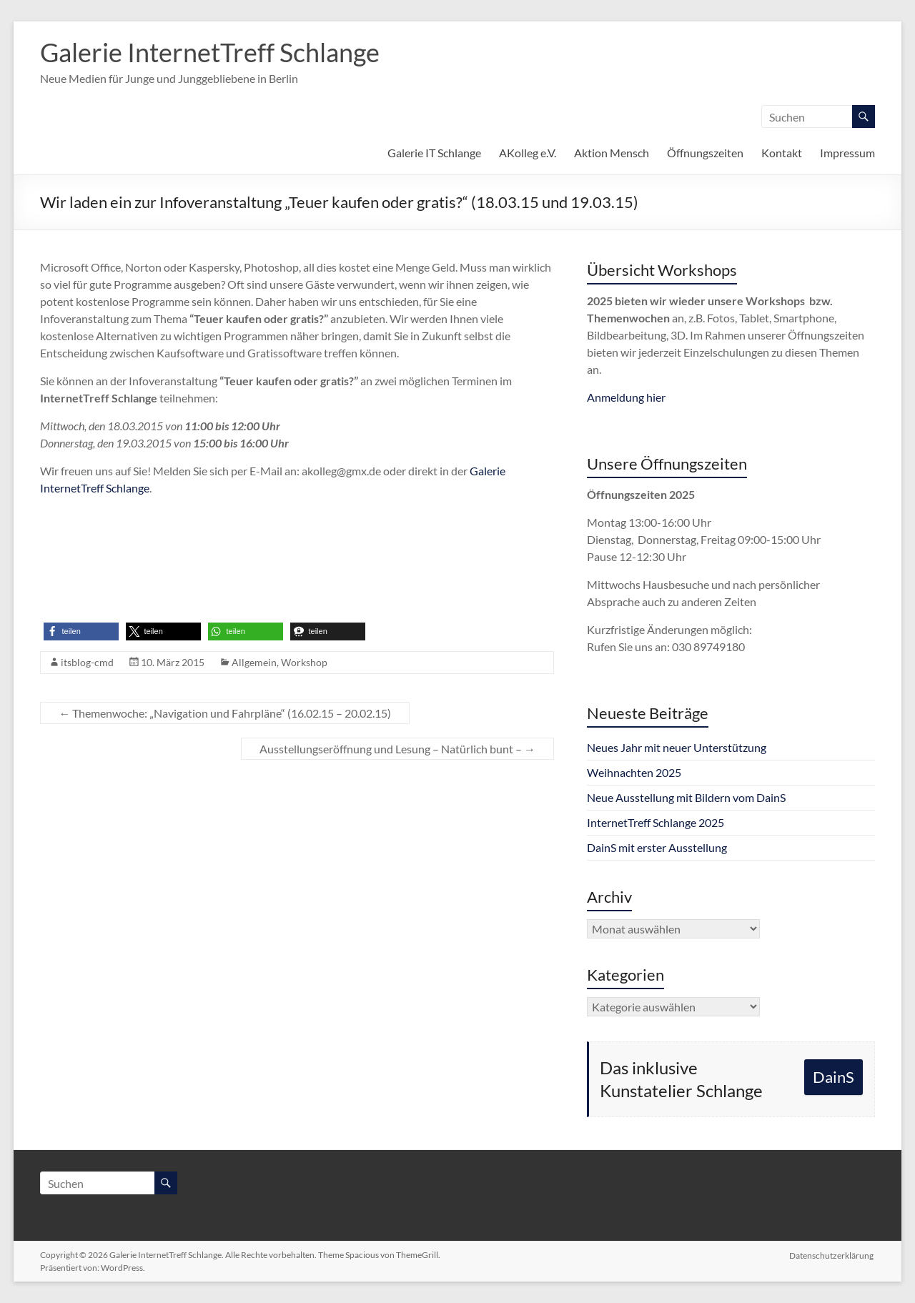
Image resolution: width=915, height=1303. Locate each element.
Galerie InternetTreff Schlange (210, 52)
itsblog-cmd (87, 662)
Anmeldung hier (626, 397)
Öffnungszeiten (705, 152)
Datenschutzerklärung (833, 1254)
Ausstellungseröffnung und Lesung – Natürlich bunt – (397, 748)
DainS (833, 1076)
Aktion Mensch (611, 152)
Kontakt (781, 152)
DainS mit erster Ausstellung (657, 847)
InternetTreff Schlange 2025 (655, 822)
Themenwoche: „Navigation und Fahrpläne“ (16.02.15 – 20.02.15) (225, 713)
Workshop (304, 662)
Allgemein (254, 662)
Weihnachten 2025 (634, 772)
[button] (81, 631)
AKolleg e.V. (527, 152)
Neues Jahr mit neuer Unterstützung (676, 747)
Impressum (847, 152)
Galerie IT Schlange (434, 152)
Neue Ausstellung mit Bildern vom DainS (686, 797)
